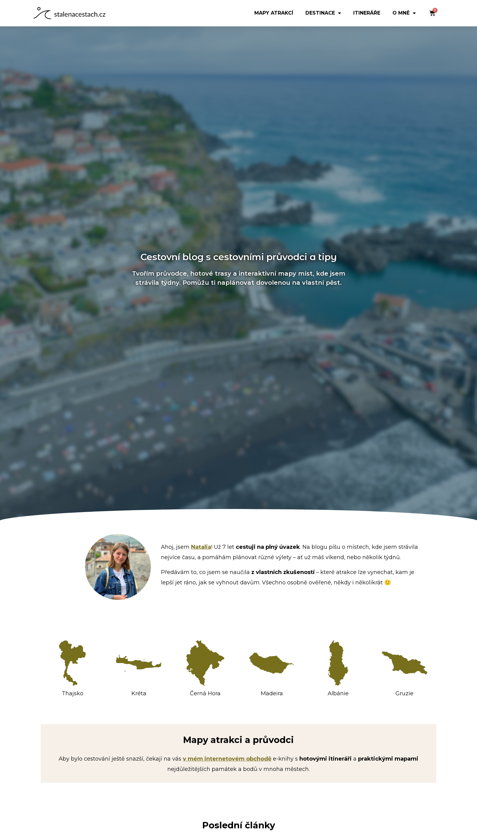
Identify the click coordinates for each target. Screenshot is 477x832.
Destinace (323, 15)
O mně (404, 15)
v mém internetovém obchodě (227, 758)
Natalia (201, 547)
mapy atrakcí (273, 15)
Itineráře (366, 15)
